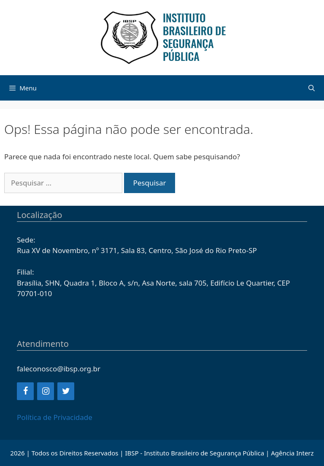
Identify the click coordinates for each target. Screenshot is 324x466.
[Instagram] (45, 391)
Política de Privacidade (54, 417)
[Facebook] (25, 391)
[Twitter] (65, 391)
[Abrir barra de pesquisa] (311, 88)
